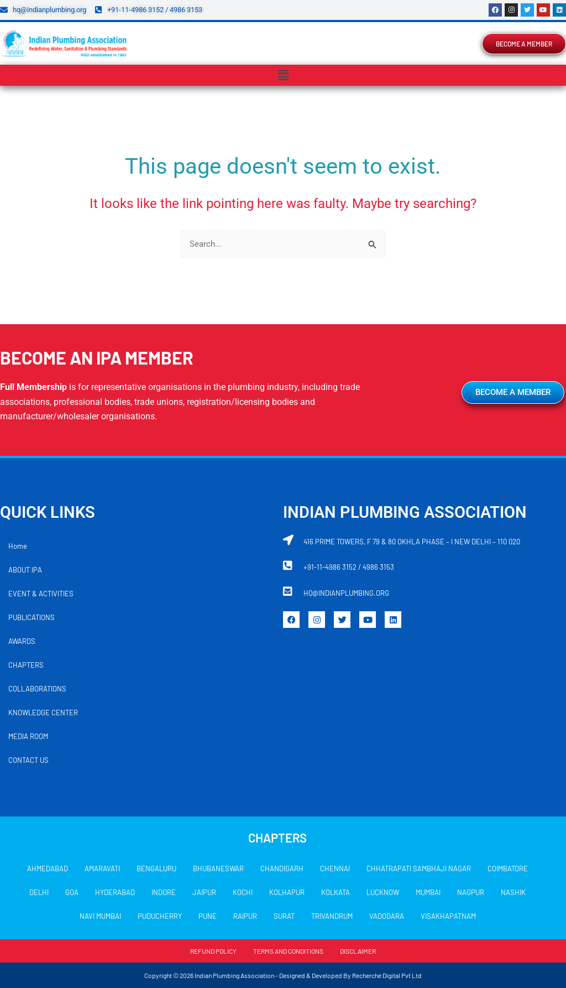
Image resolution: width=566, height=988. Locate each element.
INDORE (163, 892)
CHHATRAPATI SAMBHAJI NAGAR (418, 868)
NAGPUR (470, 892)
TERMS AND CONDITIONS (288, 951)
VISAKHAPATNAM (448, 916)
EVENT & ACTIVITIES (41, 593)
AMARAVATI (102, 868)
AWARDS (21, 641)
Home (17, 546)
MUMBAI (428, 892)
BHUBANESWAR (218, 868)
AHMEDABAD (47, 868)
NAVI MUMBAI (100, 916)
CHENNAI (335, 868)
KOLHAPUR (287, 892)
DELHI (39, 892)
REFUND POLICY (213, 951)
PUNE (207, 916)
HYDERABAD (115, 892)
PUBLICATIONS (31, 617)
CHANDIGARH (281, 868)
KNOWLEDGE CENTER (43, 712)
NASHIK (513, 892)
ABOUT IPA (25, 569)
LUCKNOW (382, 892)
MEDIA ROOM (28, 736)
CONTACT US (28, 760)
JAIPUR (204, 892)
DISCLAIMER (358, 951)
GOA (71, 892)
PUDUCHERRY (160, 916)
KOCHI (243, 892)
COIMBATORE (508, 868)
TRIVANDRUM (332, 916)
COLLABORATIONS (37, 688)
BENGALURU (156, 868)
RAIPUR (245, 916)
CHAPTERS (26, 665)
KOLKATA (335, 892)
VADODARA (386, 916)
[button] (283, 75)
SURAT (284, 916)
